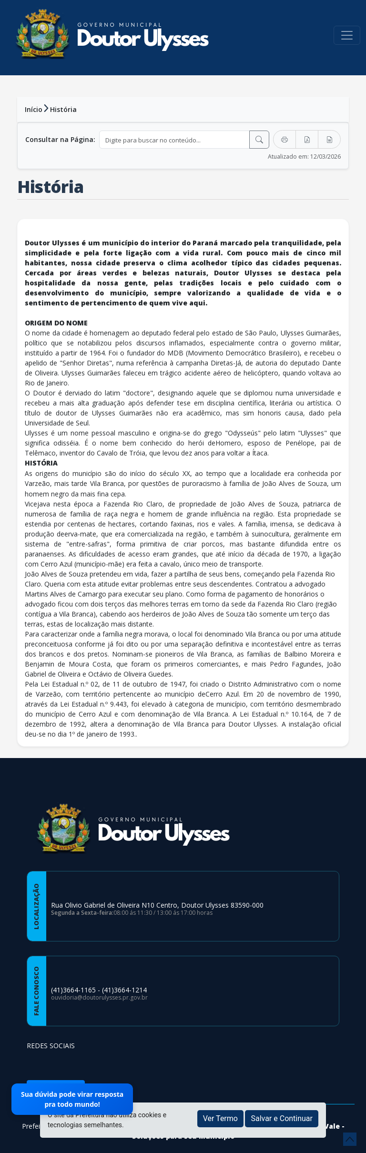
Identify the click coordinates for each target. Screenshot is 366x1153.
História (63, 109)
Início (33, 109)
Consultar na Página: (60, 139)
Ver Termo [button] (220, 1118)
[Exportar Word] (329, 139)
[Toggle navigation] (347, 35)
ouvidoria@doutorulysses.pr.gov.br (99, 997)
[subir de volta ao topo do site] (349, 1139)
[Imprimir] (284, 139)
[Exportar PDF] (306, 139)
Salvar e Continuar (282, 1118)
